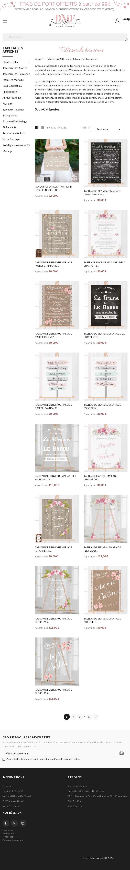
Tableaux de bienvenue (16, 73)
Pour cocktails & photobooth (12, 88)
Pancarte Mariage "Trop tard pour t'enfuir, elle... (53, 188)
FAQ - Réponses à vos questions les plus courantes (97, 796)
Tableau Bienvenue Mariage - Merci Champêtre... (105, 264)
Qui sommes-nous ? (14, 801)
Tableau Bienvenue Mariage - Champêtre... (101, 478)
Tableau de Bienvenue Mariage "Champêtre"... (53, 549)
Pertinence (109, 129)
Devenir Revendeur (13, 840)
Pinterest (14, 823)
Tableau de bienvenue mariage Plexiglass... (102, 549)
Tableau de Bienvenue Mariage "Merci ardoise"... (102, 193)
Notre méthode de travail (17, 796)
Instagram (23, 823)
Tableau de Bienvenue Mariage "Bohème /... (102, 620)
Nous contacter (11, 806)
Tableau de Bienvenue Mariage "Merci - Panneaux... (53, 406)
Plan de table (11, 61)
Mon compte (75, 806)
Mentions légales (77, 785)
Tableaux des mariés (15, 67)
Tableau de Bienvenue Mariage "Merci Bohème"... (53, 335)
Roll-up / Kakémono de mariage (16, 148)
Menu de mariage (13, 79)
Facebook (6, 823)
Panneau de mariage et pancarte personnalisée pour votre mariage (15, 130)
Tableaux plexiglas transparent (14, 112)
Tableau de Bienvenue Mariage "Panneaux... (102, 406)
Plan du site (74, 801)
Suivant (96, 716)
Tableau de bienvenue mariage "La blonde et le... (55, 478)
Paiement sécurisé (13, 791)
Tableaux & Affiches (13, 49)
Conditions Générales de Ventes (86, 791)
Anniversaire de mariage (12, 100)
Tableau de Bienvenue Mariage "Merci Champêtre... (53, 264)
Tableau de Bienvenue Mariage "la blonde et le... (104, 335)
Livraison (7, 785)
